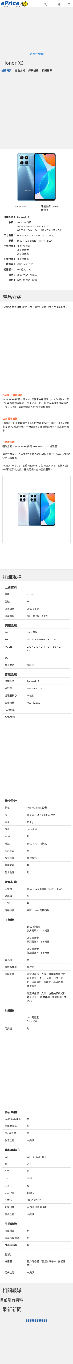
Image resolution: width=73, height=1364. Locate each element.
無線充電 (9, 865)
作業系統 (9, 681)
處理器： (11, 264)
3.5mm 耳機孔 (12, 1118)
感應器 (8, 1261)
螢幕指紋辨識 (12, 1237)
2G (6, 632)
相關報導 (47, 70)
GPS (7, 1171)
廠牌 (7, 594)
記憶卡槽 (9, 1207)
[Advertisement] (36, 111)
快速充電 (9, 850)
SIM (7, 829)
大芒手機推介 (37, 53)
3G (6, 639)
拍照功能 (9, 974)
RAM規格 (10, 709)
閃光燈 (8, 959)
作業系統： (10, 217)
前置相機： (10, 258)
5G (6, 657)
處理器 (8, 688)
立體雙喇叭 (11, 1126)
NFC (7, 1178)
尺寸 (7, 814)
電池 (7, 843)
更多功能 (9, 1214)
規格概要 (6, 70)
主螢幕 (8, 888)
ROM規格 (10, 717)
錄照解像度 (11, 967)
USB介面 (9, 1192)
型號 (7, 601)
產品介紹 (20, 70)
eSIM (7, 836)
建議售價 (9, 615)
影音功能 (9, 1140)
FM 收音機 (10, 1133)
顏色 (7, 807)
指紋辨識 (9, 1230)
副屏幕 (8, 895)
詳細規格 (33, 70)
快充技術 (9, 858)
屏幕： (12, 240)
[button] (45, 4)
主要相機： (10, 246)
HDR (7, 903)
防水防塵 (9, 872)
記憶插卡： (10, 269)
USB (7, 1185)
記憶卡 (8, 1200)
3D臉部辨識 (11, 1245)
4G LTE (8, 646)
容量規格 (9, 702)
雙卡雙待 (9, 664)
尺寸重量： (10, 235)
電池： (12, 274)
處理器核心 (11, 695)
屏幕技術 (9, 910)
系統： (12, 222)
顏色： (12, 280)
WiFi (7, 1156)
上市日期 (9, 608)
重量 (7, 822)
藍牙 (7, 1163)
